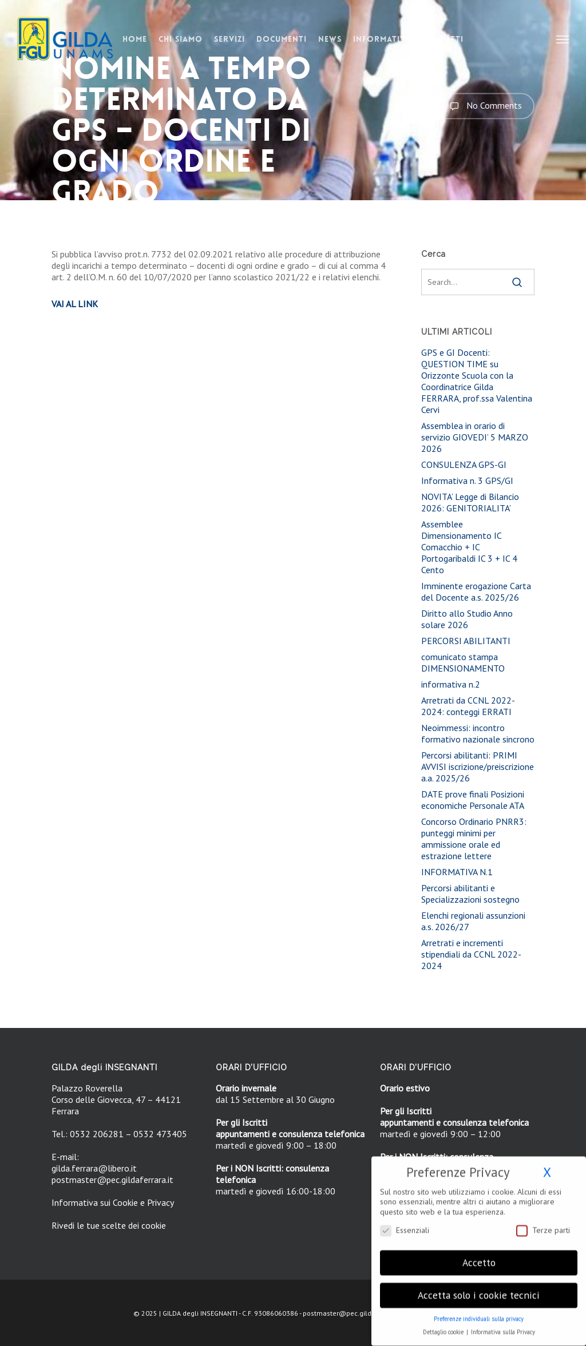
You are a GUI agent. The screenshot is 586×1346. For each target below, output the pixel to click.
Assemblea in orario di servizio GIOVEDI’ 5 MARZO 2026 (474, 437)
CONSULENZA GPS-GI (463, 464)
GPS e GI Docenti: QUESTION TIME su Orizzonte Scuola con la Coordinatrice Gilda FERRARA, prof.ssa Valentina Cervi (476, 381)
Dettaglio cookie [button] (444, 1326)
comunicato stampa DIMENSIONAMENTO (463, 662)
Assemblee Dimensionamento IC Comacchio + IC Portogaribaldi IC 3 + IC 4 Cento (469, 546)
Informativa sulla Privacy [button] (503, 1326)
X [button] (547, 1166)
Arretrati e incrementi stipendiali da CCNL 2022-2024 (471, 954)
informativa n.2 (450, 684)
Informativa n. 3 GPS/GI (467, 480)
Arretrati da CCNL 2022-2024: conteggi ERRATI (468, 705)
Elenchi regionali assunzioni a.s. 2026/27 (473, 921)
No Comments (483, 105)
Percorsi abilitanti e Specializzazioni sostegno (470, 893)
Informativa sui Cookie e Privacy (113, 1202)
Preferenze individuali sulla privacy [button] (479, 1313)
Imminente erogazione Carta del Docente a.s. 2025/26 (476, 591)
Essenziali (404, 1223)
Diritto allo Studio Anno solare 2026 (467, 619)
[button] (563, 39)
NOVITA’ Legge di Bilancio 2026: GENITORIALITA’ (470, 502)
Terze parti (543, 1223)
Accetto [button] (479, 1256)
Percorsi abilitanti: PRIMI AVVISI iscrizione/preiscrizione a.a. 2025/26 (477, 766)
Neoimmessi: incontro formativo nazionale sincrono (477, 733)
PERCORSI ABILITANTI (465, 640)
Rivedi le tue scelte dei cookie (109, 1225)
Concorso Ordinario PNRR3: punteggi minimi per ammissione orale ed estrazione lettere (473, 838)
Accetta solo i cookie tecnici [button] (479, 1289)
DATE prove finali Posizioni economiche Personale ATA (472, 799)
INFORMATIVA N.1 (457, 872)
